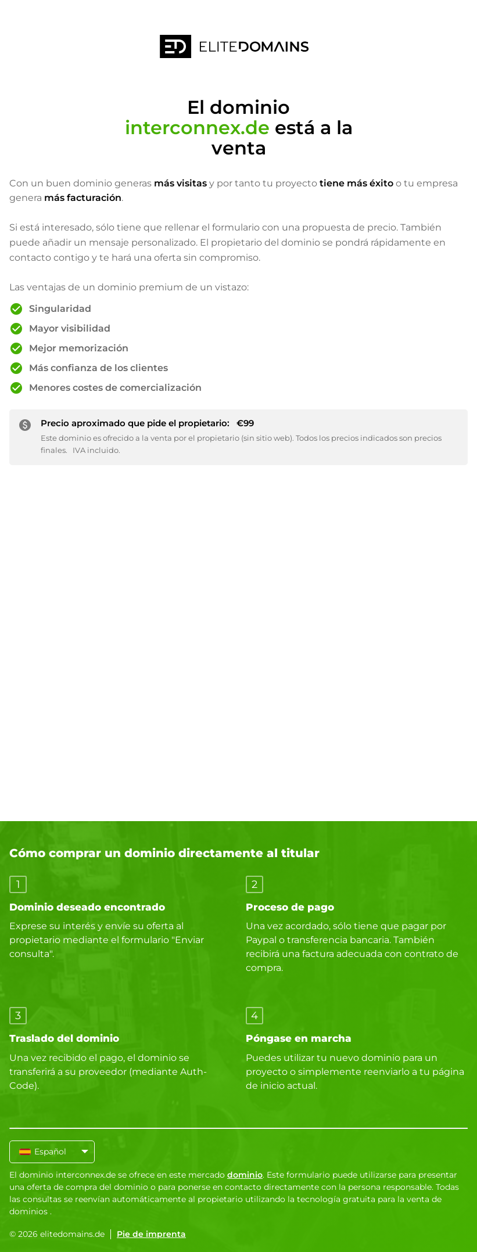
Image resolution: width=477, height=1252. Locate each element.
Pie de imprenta (151, 1234)
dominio (245, 1175)
